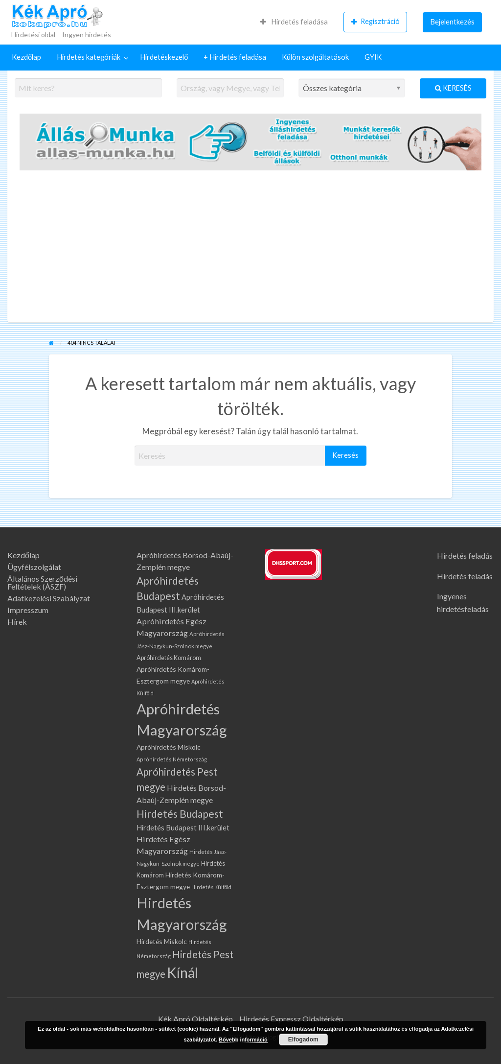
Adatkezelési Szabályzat (48, 598)
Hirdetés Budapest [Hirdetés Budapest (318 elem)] (180, 813)
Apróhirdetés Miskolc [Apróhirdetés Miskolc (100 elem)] (169, 747)
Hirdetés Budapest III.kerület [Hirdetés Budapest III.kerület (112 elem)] (183, 828)
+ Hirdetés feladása (235, 57)
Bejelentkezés (453, 22)
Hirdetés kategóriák (88, 57)
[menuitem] (294, 22)
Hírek (17, 622)
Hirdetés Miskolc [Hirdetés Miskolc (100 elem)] (162, 941)
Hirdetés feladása (294, 22)
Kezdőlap (26, 57)
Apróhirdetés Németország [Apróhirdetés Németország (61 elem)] (172, 759)
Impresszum (27, 610)
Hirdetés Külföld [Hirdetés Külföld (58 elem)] (211, 887)
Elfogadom (303, 1039)
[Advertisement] (250, 248)
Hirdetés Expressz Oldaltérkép (291, 1018)
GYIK (373, 57)
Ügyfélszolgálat (34, 567)
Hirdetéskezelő (164, 57)
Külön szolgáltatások (315, 57)
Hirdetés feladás (465, 555)
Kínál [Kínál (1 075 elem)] (182, 972)
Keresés (453, 88)
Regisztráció (375, 21)
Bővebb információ (243, 1039)
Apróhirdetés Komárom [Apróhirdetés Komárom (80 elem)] (169, 658)
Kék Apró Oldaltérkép (195, 1018)
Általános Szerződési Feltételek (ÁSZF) (42, 583)
